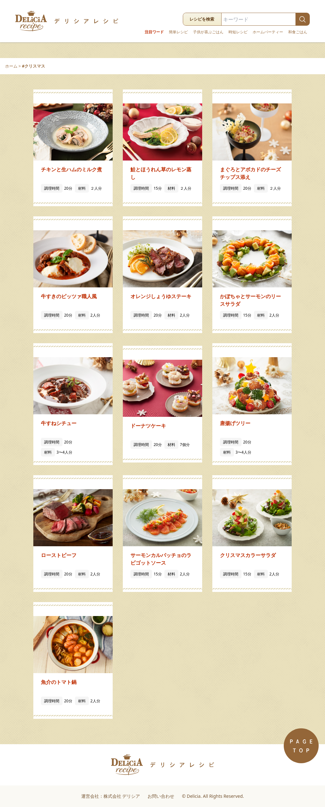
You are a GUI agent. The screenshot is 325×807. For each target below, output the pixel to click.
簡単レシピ (178, 32)
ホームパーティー (268, 32)
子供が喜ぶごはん (208, 32)
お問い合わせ (161, 796)
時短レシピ (238, 32)
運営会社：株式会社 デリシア (110, 796)
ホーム (11, 66)
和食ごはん (297, 32)
